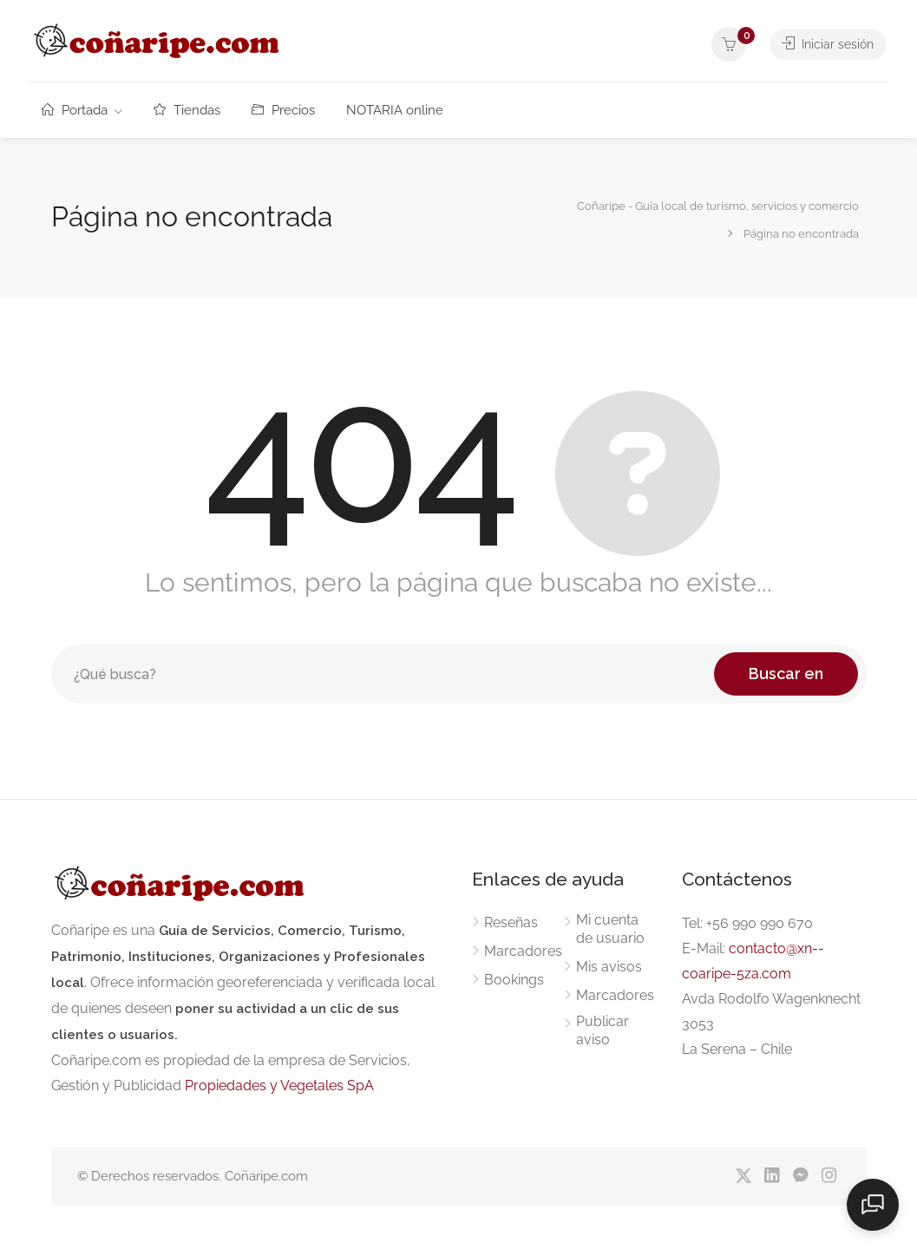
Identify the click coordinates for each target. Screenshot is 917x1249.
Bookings (514, 979)
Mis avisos (609, 966)
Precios (283, 110)
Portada (75, 110)
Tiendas (187, 110)
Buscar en (786, 673)
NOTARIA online (394, 110)
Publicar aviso (602, 1030)
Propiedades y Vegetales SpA (279, 1085)
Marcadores (523, 951)
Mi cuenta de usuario (610, 929)
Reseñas (511, 922)
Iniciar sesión (825, 44)
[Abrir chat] (874, 1206)
